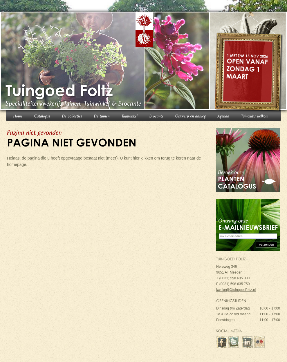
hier (136, 158)
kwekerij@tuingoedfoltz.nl (236, 290)
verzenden (266, 244)
